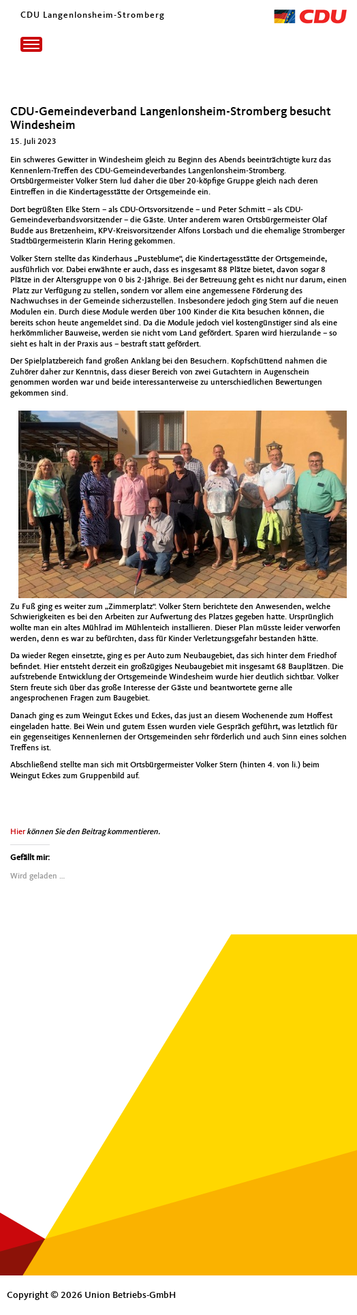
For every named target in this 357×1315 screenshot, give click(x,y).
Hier (17, 832)
